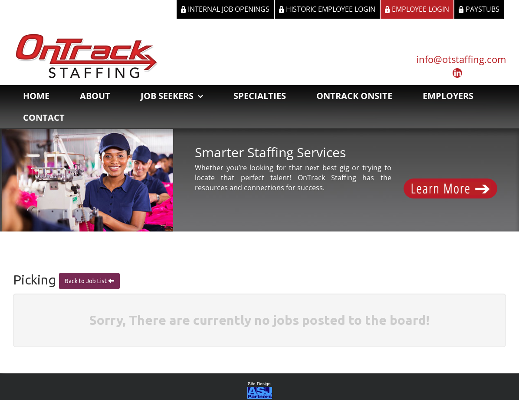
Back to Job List (86, 281)
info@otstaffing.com (461, 59)
